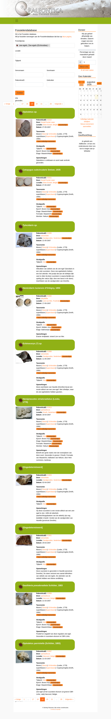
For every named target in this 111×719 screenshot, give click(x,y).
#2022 (49, 120)
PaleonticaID (19, 80)
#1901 (49, 541)
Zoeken (20, 93)
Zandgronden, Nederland (52, 240)
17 (22, 104)
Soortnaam (51, 70)
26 (51, 104)
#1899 (49, 600)
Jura (44, 328)
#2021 (49, 179)
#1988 (49, 355)
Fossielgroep (20, 41)
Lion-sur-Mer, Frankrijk (51, 304)
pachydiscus (45, 414)
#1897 (49, 658)
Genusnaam (19, 70)
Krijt (44, 149)
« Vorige (7, 104)
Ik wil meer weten (87, 70)
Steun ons (84, 67)
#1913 (49, 412)
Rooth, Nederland (49, 416)
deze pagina (66, 37)
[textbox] (57, 45)
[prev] (80, 82)
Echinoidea (53, 135)
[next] (83, 82)
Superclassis (50, 137)
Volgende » (59, 104)
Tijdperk (18, 61)
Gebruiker (50, 80)
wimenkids (45, 238)
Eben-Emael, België (50, 125)
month (99, 83)
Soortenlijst (63, 125)
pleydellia (44, 301)
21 (41, 104)
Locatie (17, 51)
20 (37, 104)
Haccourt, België (49, 604)
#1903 (49, 480)
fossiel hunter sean (48, 123)
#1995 (49, 235)
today (81, 84)
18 (27, 104)
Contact (52, 716)
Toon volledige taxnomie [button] (46, 142)
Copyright (58, 716)
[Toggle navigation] (16, 20)
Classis (44, 135)
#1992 (49, 299)
